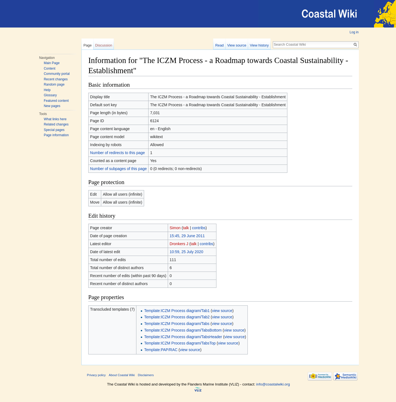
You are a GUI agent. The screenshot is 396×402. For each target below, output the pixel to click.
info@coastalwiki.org (273, 384)
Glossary (50, 95)
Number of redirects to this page (117, 153)
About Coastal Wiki (122, 375)
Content (49, 68)
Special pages (54, 130)
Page (87, 45)
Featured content (56, 101)
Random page (54, 84)
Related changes (56, 124)
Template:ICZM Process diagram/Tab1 (177, 310)
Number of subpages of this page (118, 168)
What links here (55, 119)
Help (47, 90)
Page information (56, 135)
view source (222, 310)
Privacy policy (96, 375)
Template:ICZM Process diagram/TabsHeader (183, 337)
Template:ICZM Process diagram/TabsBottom (183, 330)
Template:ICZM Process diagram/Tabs (176, 323)
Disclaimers (146, 375)
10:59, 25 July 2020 (186, 252)
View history (259, 45)
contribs (198, 228)
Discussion (103, 45)
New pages (52, 106)
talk (186, 228)
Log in (354, 32)
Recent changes (56, 79)
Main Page (51, 63)
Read (219, 45)
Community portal (57, 74)
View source (236, 45)
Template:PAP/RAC (160, 350)
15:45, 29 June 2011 (187, 236)
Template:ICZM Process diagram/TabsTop (180, 343)
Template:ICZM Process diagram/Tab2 (177, 317)
